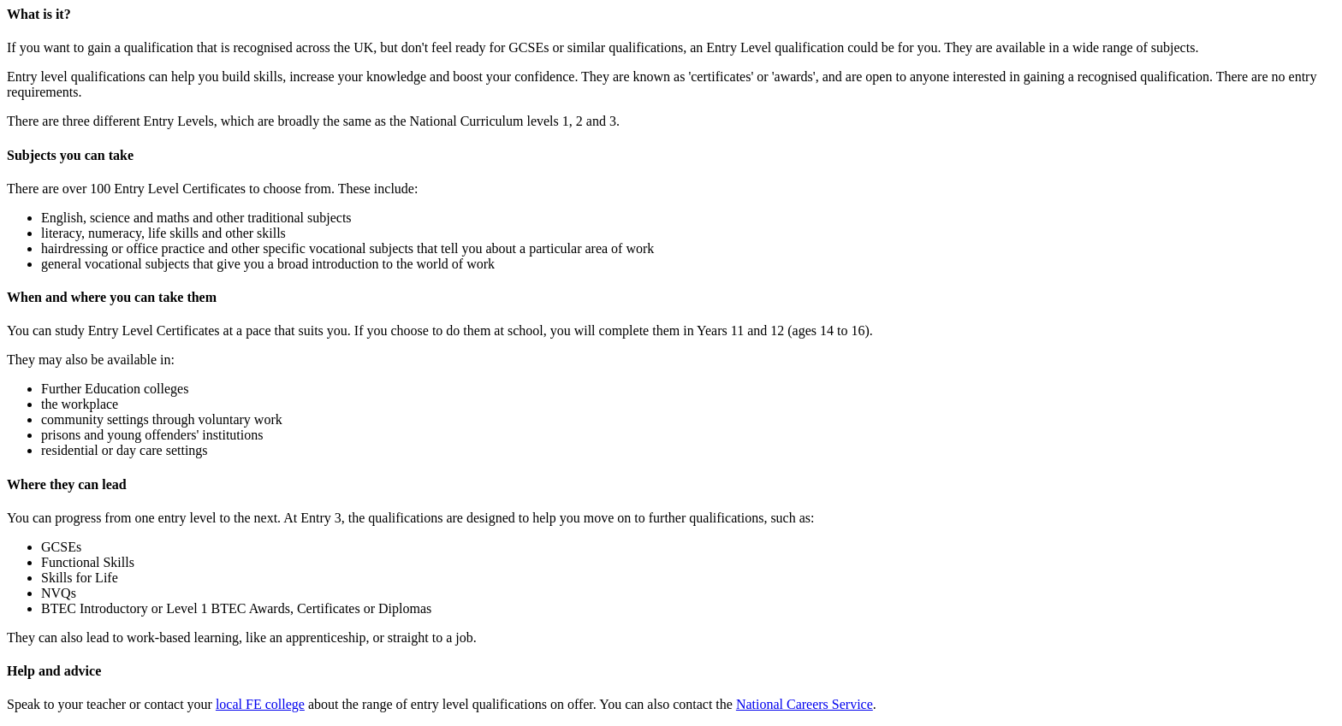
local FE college (260, 704)
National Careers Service (804, 704)
